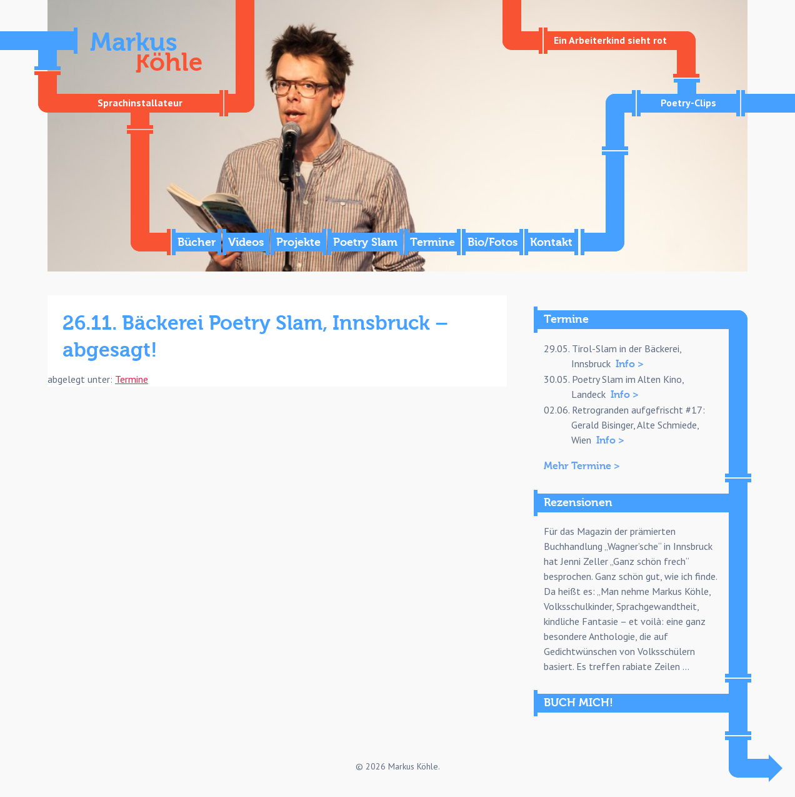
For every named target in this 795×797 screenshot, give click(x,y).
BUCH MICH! (578, 702)
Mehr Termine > (582, 466)
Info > (630, 364)
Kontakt (551, 242)
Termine (432, 242)
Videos (246, 242)
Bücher (197, 242)
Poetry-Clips (688, 102)
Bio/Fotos (493, 242)
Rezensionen (578, 502)
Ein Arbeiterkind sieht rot (610, 40)
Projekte (298, 242)
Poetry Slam (365, 242)
